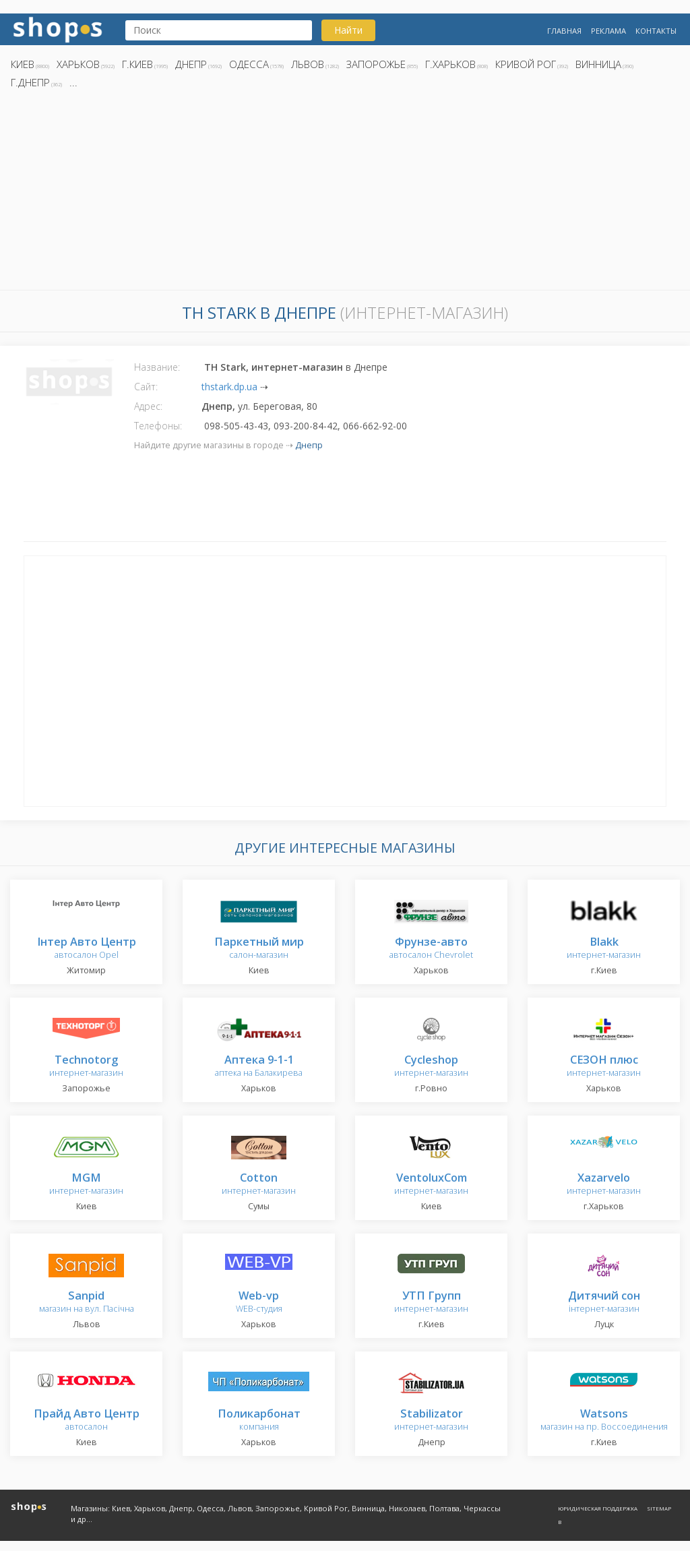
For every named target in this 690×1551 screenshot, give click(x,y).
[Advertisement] (345, 193)
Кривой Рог (525, 64)
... (73, 82)
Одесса (249, 64)
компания (259, 1420)
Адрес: (148, 406)
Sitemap (659, 1508)
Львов (307, 64)
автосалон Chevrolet (431, 949)
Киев (22, 64)
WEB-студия (259, 1302)
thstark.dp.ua (229, 386)
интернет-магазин (604, 949)
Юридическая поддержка (597, 1508)
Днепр (191, 64)
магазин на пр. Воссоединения (604, 1420)
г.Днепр (30, 82)
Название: (157, 367)
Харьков (78, 64)
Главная (564, 31)
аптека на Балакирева (259, 1066)
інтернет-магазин (604, 1302)
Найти (348, 30)
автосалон (86, 1420)
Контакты (656, 31)
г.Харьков (450, 64)
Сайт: (146, 386)
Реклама (608, 31)
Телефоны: (158, 425)
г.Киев (137, 64)
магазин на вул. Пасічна (86, 1302)
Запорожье (376, 64)
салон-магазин (259, 949)
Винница (598, 64)
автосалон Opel (86, 949)
